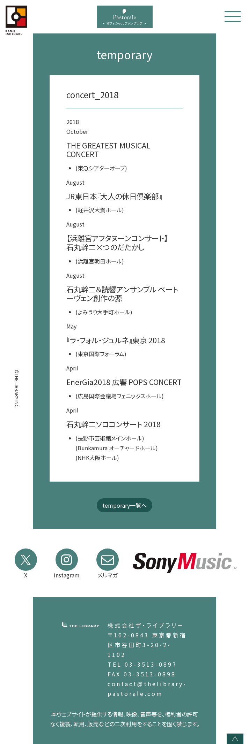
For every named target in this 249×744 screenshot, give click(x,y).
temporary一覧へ (124, 505)
